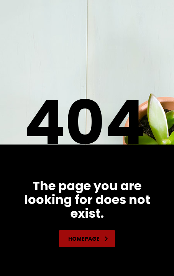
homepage (88, 239)
